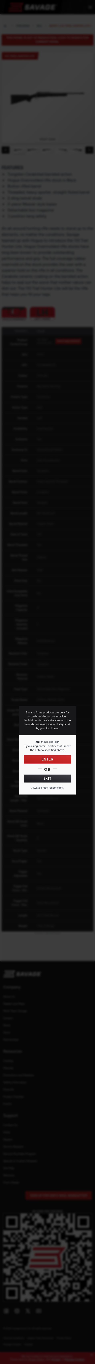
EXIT (47, 778)
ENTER (47, 760)
